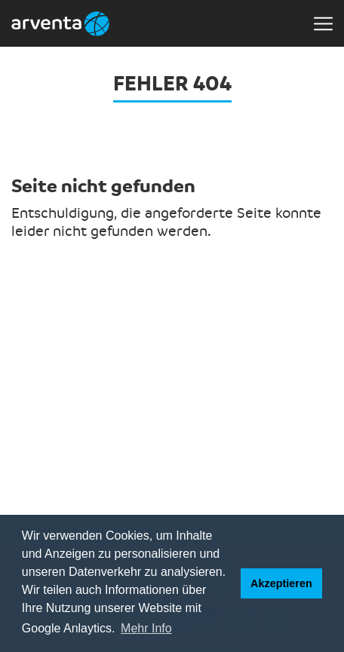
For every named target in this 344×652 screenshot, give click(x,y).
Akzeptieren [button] (281, 583)
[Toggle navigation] (323, 23)
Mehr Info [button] (146, 628)
